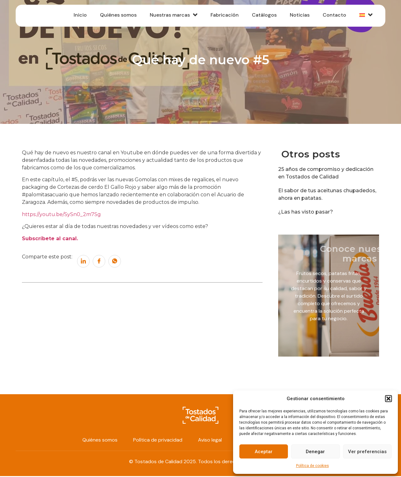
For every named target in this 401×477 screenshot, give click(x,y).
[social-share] (83, 262)
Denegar (315, 451)
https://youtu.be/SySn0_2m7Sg (61, 215)
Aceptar (264, 451)
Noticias (298, 16)
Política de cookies (312, 466)
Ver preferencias (367, 451)
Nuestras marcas (170, 16)
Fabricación (222, 16)
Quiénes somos (114, 16)
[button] (388, 398)
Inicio (75, 16)
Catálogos (262, 16)
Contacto (333, 16)
